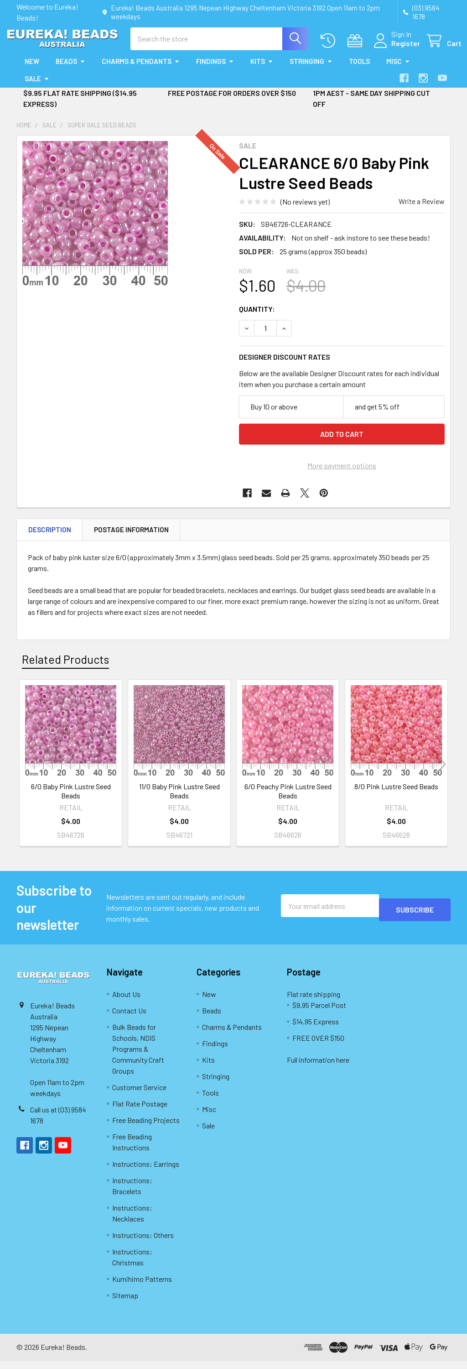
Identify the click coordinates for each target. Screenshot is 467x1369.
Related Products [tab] (65, 667)
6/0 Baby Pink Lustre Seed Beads (71, 799)
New (32, 69)
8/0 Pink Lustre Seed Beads (396, 794)
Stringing (311, 69)
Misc (398, 69)
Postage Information (131, 538)
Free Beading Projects (146, 1128)
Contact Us (129, 1018)
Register (394, 48)
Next (441, 773)
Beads (70, 69)
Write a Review (422, 209)
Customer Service (139, 1095)
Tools (359, 69)
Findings (215, 69)
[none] (95, 222)
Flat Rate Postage (139, 1111)
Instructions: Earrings (145, 1172)
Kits (261, 69)
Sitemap (125, 1303)
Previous (25, 773)
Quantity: (257, 317)
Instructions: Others (143, 1243)
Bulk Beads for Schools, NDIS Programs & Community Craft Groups (138, 1057)
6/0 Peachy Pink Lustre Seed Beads (288, 799)
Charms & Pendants (141, 69)
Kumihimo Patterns (142, 1287)
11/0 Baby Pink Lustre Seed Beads (179, 799)
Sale (37, 87)
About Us (126, 1002)
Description (49, 538)
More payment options (341, 473)
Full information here (318, 1068)
